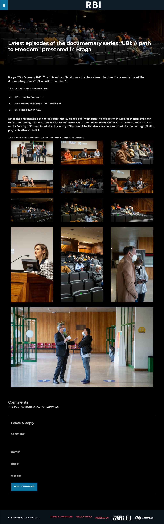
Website (16, 475)
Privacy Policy (84, 516)
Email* (15, 463)
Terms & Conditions (61, 516)
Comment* (18, 433)
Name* (15, 451)
